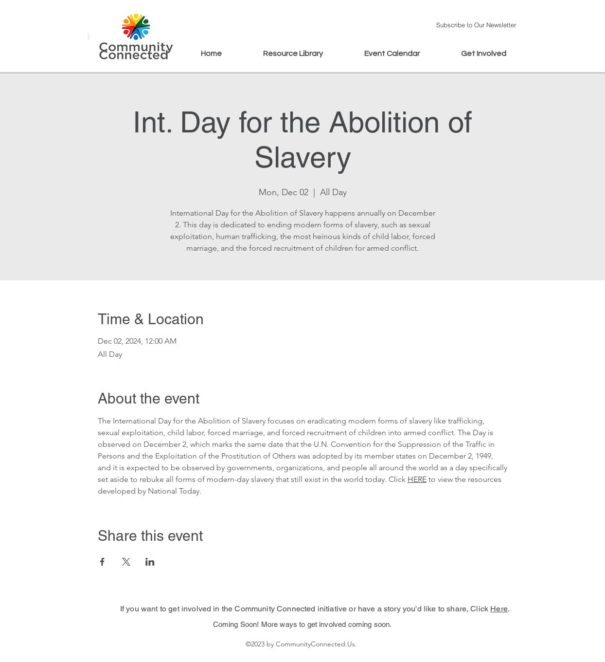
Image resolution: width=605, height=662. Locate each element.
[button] (475, 25)
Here (499, 608)
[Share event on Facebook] (102, 562)
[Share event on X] (126, 562)
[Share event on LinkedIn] (150, 562)
